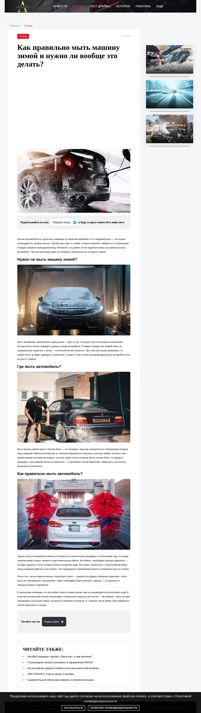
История (123, 6)
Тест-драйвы (100, 6)
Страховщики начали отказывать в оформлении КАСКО (60, 662)
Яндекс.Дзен (51, 621)
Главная (14, 25)
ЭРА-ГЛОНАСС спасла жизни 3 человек (50, 674)
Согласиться (73, 708)
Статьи (78, 6)
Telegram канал (62, 222)
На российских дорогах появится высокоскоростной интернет (63, 668)
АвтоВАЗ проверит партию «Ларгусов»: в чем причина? (59, 656)
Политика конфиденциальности (113, 708)
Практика (143, 6)
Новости (60, 6)
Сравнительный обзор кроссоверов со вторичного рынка (60, 680)
